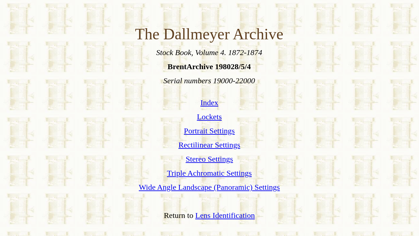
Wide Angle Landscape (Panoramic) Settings (209, 187)
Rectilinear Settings (209, 145)
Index (209, 102)
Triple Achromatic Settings (209, 173)
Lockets (209, 116)
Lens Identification (225, 215)
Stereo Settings (209, 159)
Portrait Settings (209, 131)
